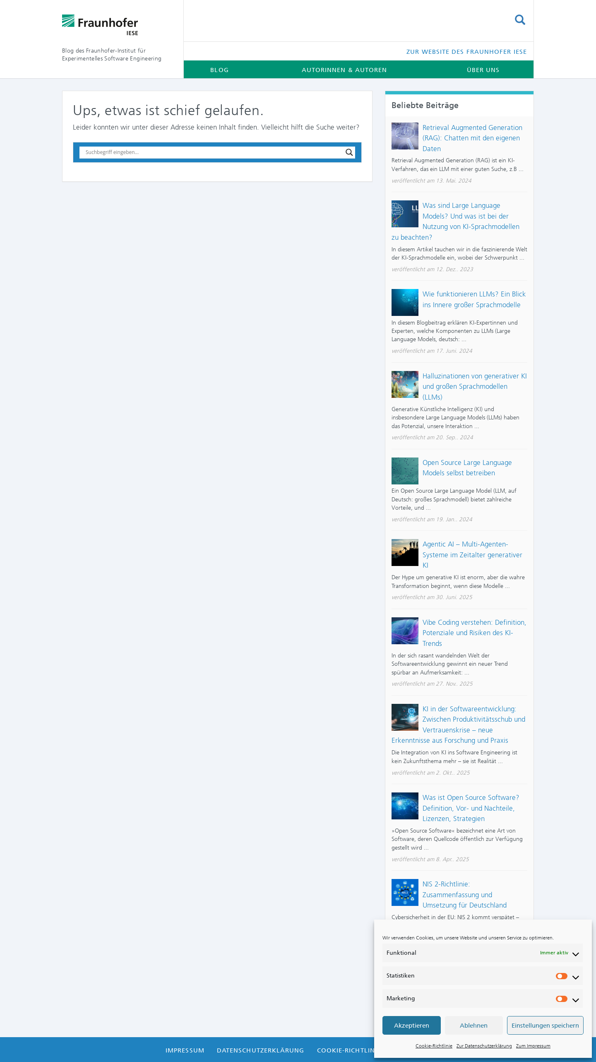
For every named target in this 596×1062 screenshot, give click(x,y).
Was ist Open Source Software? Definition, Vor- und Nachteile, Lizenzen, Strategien (471, 808)
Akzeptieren (411, 1025)
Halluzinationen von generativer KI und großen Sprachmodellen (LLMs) (475, 386)
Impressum (185, 1050)
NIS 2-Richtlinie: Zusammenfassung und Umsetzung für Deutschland (465, 894)
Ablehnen (474, 1025)
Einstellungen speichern (545, 1025)
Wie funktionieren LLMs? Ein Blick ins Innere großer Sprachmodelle (474, 299)
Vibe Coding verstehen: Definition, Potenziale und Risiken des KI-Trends (474, 633)
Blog (219, 70)
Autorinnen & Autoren (344, 70)
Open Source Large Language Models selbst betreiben (467, 467)
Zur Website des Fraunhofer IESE (466, 51)
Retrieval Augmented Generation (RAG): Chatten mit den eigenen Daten (472, 138)
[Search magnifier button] (349, 152)
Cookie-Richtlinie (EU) (357, 1050)
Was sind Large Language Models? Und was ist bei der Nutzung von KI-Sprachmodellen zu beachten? (455, 221)
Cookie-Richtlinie (434, 1046)
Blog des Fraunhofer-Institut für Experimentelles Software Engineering (111, 54)
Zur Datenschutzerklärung (484, 1046)
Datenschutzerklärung (261, 1050)
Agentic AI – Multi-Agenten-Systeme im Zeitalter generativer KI (472, 554)
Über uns (483, 70)
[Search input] (213, 152)
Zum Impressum (533, 1046)
